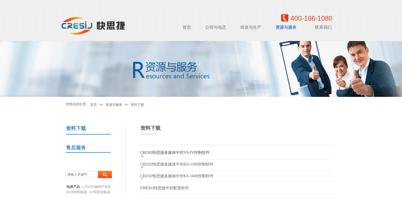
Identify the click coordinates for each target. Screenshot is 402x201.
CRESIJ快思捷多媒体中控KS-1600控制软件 (177, 176)
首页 (93, 105)
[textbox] (82, 174)
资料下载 (137, 105)
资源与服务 (114, 105)
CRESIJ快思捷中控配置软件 (164, 188)
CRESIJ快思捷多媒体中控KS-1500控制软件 (177, 164)
